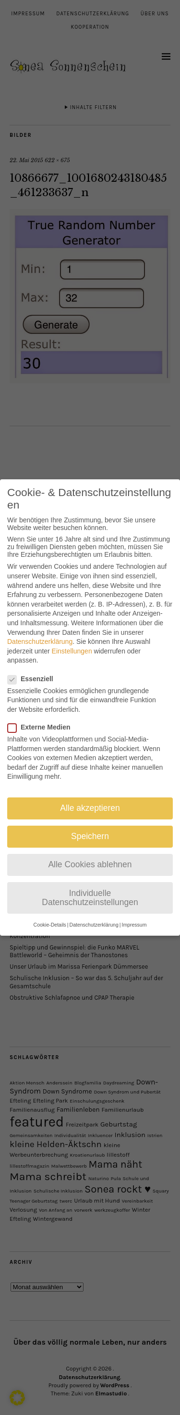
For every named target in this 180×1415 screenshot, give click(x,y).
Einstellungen (72, 641)
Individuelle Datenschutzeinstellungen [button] (90, 888)
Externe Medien (42, 718)
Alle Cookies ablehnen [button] (90, 855)
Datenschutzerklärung (39, 632)
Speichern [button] (90, 827)
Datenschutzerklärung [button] (94, 915)
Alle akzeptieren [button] (90, 799)
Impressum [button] (133, 915)
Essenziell (34, 669)
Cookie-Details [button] (50, 915)
